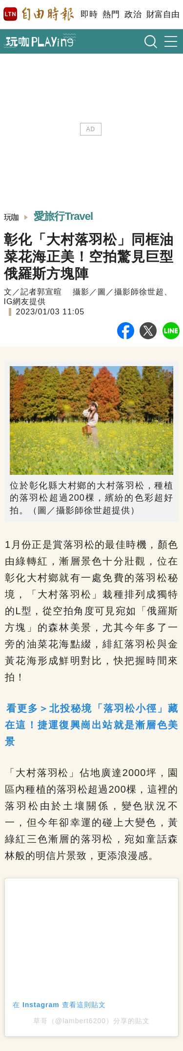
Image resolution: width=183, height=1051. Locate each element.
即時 (89, 14)
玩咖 (11, 217)
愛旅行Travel (63, 216)
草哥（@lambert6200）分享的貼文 (91, 1021)
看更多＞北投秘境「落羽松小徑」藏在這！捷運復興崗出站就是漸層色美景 (91, 725)
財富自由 (162, 14)
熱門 (111, 14)
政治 (133, 14)
